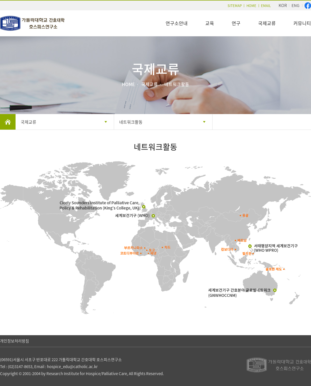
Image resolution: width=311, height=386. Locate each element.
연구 (236, 23)
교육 (209, 23)
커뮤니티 (302, 23)
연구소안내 (177, 23)
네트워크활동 (131, 122)
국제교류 (267, 23)
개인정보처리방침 (14, 341)
